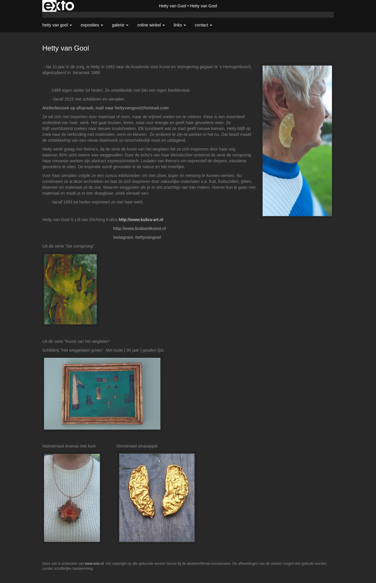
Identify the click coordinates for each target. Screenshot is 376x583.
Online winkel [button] (151, 25)
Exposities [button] (92, 25)
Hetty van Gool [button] (57, 25)
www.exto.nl (94, 564)
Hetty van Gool (172, 6)
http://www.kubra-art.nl (141, 219)
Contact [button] (203, 25)
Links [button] (180, 25)
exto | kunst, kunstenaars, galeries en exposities (58, 6)
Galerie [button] (120, 25)
